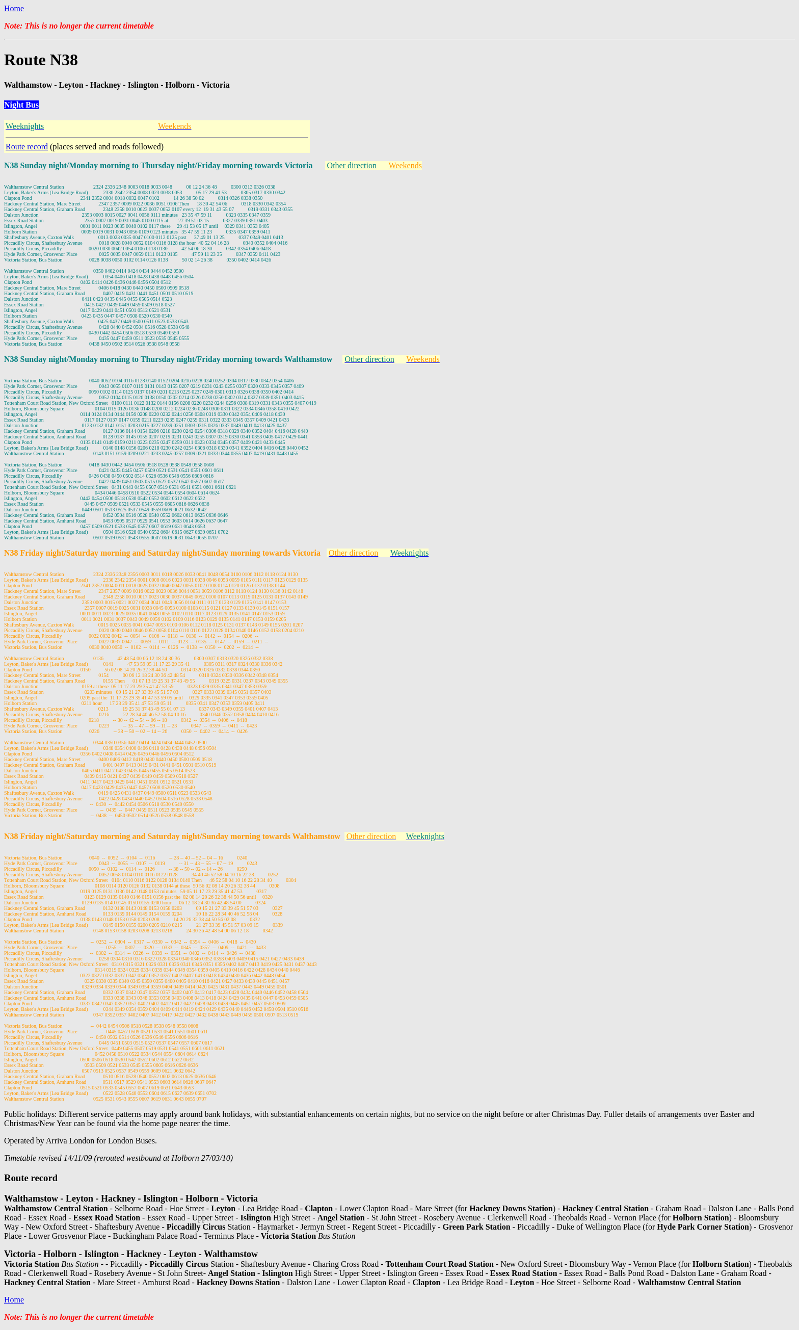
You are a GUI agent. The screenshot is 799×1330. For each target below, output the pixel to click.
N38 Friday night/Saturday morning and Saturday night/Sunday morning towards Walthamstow (172, 836)
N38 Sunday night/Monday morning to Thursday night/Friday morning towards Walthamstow (168, 359)
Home (14, 8)
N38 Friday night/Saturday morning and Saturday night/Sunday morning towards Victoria (162, 553)
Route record (27, 146)
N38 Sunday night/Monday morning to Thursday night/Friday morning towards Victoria (158, 165)
